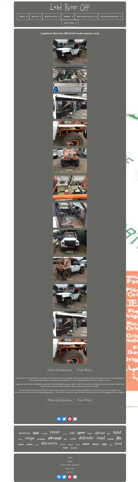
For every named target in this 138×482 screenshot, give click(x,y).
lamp (89, 433)
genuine (62, 444)
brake (20, 439)
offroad (100, 433)
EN (68, 472)
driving (65, 434)
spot (111, 445)
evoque (44, 433)
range (29, 438)
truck (37, 445)
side (72, 433)
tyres (78, 444)
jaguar (70, 444)
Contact (70, 461)
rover (55, 432)
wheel (85, 444)
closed (73, 447)
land (117, 432)
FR (72, 472)
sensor (111, 439)
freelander (41, 439)
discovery (49, 443)
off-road (54, 438)
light (36, 433)
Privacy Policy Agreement (70, 465)
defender (86, 437)
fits (118, 438)
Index (70, 458)
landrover (24, 433)
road (101, 437)
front (118, 443)
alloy (65, 439)
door (108, 434)
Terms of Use (70, 468)
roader (21, 444)
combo (73, 438)
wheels (95, 444)
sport (81, 433)
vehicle (29, 444)
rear (65, 447)
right (104, 444)
